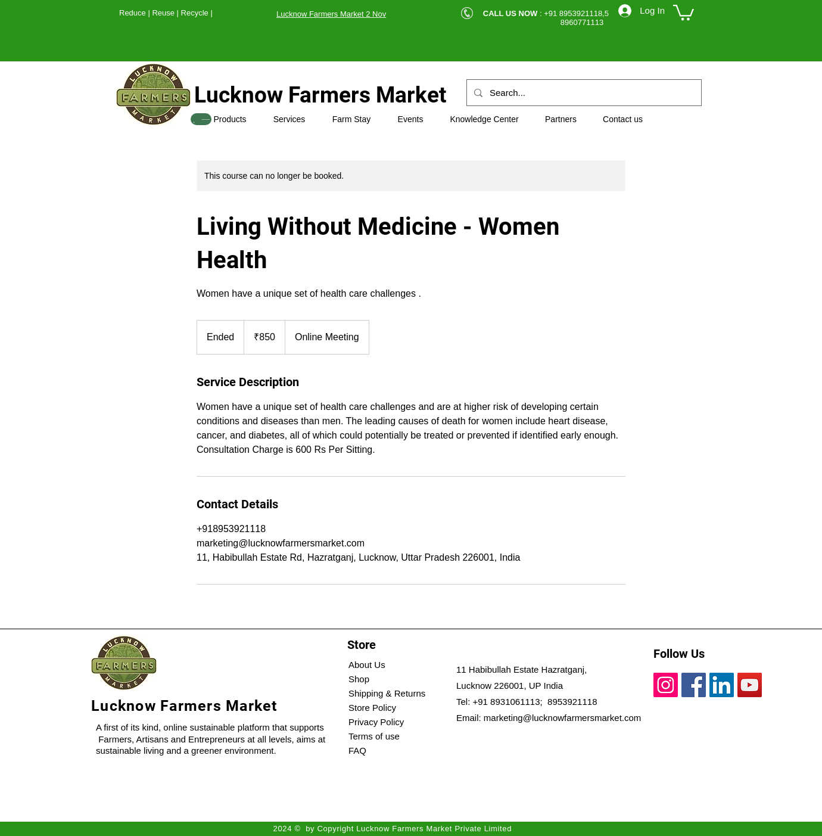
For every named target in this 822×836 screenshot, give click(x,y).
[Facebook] (693, 685)
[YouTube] (749, 685)
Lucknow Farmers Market (320, 95)
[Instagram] (665, 685)
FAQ (357, 750)
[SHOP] (201, 119)
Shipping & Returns (386, 693)
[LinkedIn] (721, 685)
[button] (683, 11)
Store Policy (372, 708)
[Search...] (583, 92)
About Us (366, 665)
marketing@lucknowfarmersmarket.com (562, 718)
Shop (358, 679)
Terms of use (374, 736)
